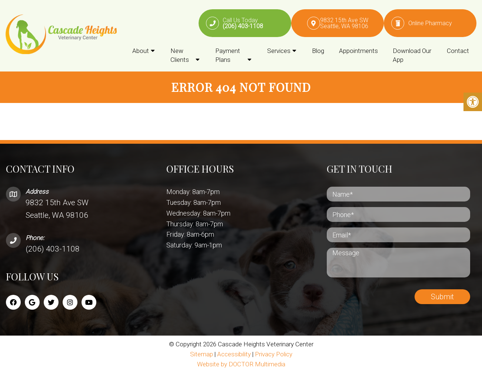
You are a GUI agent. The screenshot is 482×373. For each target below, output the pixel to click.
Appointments (358, 50)
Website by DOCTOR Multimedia (241, 364)
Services (278, 50)
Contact (458, 50)
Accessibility (234, 354)
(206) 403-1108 (53, 248)
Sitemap (201, 354)
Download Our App (412, 55)
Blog (318, 50)
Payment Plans (227, 55)
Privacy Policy (273, 354)
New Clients (179, 55)
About (140, 50)
